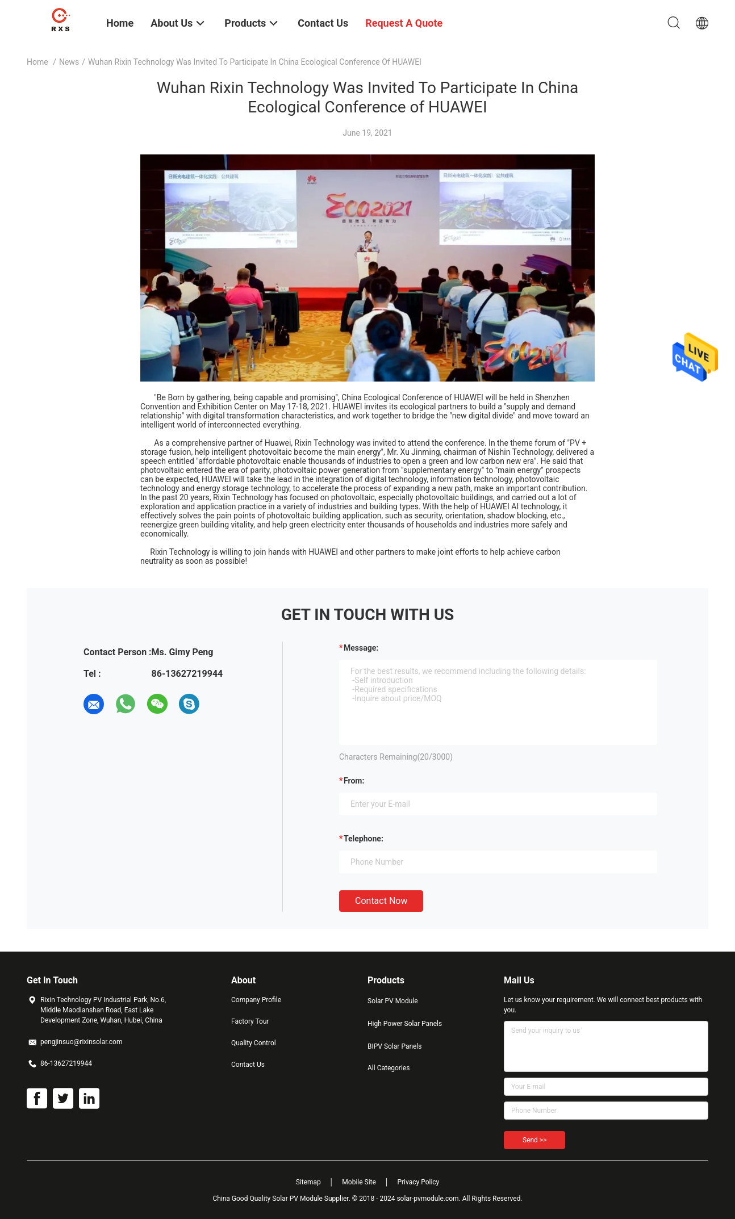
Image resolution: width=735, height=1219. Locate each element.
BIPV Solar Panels (395, 1046)
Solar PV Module (393, 1001)
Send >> (534, 1140)
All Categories (389, 1068)
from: (354, 780)
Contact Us (248, 1065)
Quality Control (253, 1043)
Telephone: (363, 838)
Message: (361, 647)
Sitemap (308, 1182)
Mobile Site (359, 1182)
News (69, 61)
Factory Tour (250, 1021)
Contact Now (381, 900)
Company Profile (256, 1000)
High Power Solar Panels (405, 1024)
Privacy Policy (418, 1182)
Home (37, 61)
